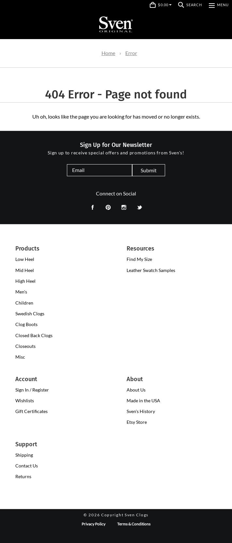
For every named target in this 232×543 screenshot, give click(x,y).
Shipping (24, 455)
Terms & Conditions (133, 524)
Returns (23, 476)
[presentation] (24, 259)
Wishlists (24, 400)
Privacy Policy (93, 524)
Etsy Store (137, 422)
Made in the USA (143, 400)
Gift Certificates (31, 411)
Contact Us (26, 465)
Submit (149, 170)
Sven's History (141, 411)
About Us (136, 390)
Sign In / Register (32, 390)
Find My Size (139, 259)
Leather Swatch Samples (151, 270)
